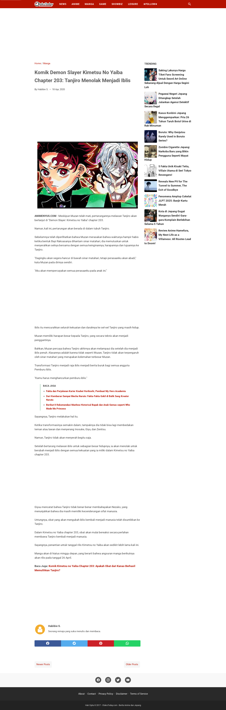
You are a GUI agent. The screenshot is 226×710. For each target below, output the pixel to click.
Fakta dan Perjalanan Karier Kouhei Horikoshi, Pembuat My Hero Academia (86, 391)
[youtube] (128, 680)
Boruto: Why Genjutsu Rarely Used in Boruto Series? (172, 136)
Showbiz (117, 4)
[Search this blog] (189, 4)
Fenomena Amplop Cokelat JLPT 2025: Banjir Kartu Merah (175, 200)
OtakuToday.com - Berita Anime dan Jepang (121, 705)
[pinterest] (101, 643)
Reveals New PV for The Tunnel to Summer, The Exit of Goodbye (173, 186)
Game (102, 4)
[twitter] (74, 643)
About (81, 693)
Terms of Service (139, 693)
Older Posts (132, 664)
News (62, 4)
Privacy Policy (106, 693)
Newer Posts (43, 664)
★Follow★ (150, 4)
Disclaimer (121, 693)
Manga (89, 4)
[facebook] (48, 643)
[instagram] (108, 680)
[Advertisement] (113, 35)
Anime (75, 4)
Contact (91, 693)
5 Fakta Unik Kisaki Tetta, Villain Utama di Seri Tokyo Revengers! (175, 170)
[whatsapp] (127, 643)
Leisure (133, 4)
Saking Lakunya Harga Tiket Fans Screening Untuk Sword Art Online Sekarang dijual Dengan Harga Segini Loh (166, 79)
